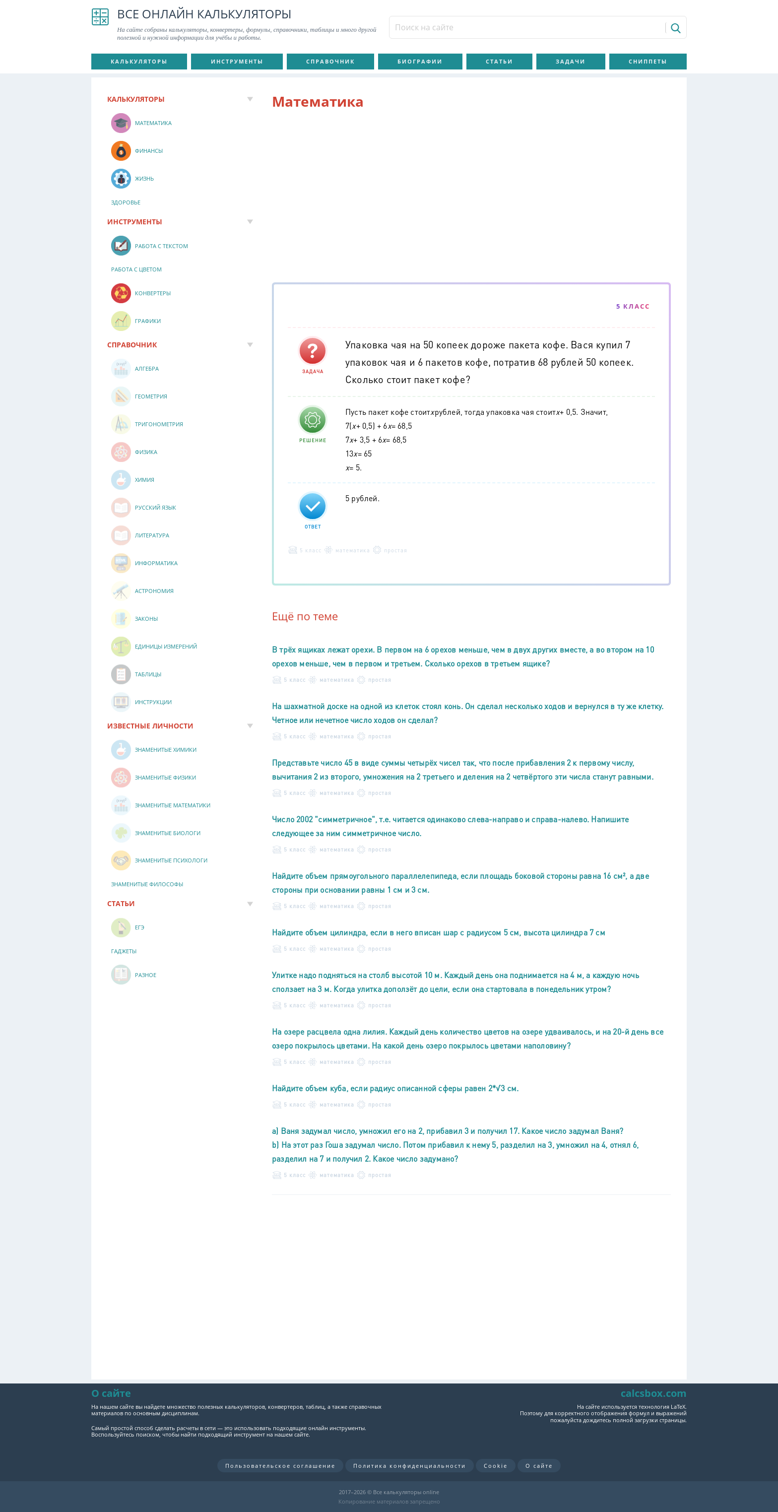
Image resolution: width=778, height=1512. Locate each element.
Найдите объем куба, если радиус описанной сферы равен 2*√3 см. (395, 1088)
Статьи (499, 61)
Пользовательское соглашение (280, 1465)
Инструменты (237, 61)
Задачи (570, 61)
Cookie (496, 1465)
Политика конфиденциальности (409, 1465)
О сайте (539, 1465)
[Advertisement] (471, 198)
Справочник (330, 61)
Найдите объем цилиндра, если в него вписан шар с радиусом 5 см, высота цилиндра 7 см (438, 932)
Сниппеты (648, 61)
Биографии (420, 61)
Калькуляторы (139, 61)
